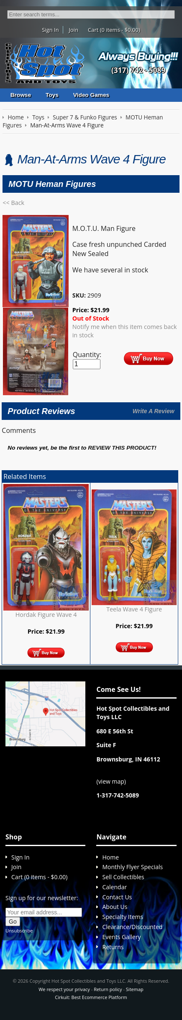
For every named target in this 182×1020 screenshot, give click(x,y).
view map (111, 781)
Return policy (108, 989)
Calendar (114, 887)
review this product (121, 448)
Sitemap (135, 989)
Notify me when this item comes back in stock (124, 331)
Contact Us (117, 897)
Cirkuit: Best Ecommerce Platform (91, 997)
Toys (52, 95)
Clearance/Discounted (132, 927)
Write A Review (153, 411)
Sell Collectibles (123, 877)
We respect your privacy (64, 989)
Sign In (50, 30)
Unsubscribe (19, 930)
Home (110, 857)
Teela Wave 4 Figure (134, 609)
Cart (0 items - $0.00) (114, 30)
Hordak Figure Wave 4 (46, 615)
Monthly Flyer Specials (132, 867)
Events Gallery (121, 937)
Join (74, 30)
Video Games (91, 95)
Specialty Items (122, 917)
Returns (112, 947)
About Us (114, 907)
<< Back (13, 203)
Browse (20, 95)
